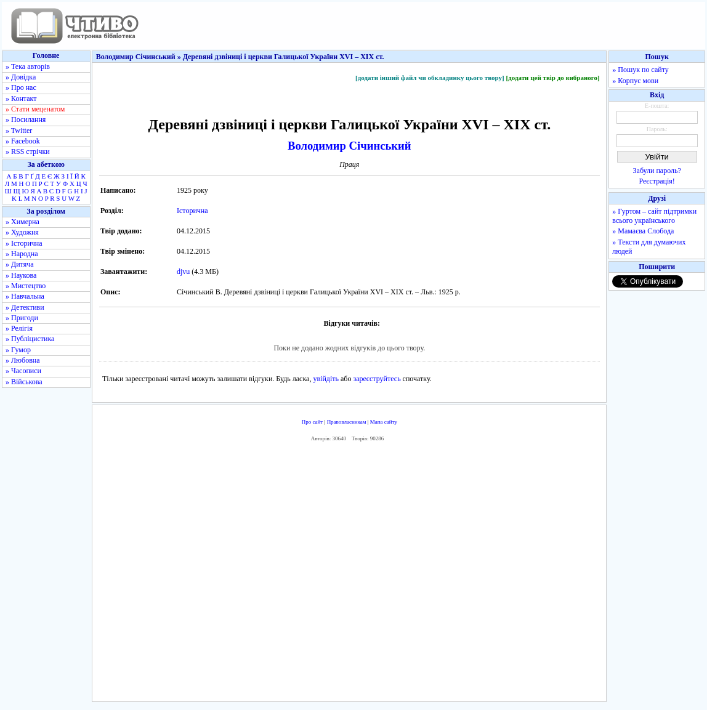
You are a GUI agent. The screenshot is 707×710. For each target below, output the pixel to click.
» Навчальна (25, 296)
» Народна (22, 253)
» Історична (24, 243)
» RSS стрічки (28, 151)
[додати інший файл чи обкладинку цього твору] (429, 77)
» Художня (22, 232)
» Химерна (22, 221)
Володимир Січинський (349, 145)
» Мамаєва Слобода (643, 231)
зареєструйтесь (376, 378)
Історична (192, 210)
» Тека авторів (28, 66)
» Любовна (23, 360)
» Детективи (25, 307)
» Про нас (21, 87)
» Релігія (19, 328)
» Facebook (23, 141)
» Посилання (26, 119)
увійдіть (326, 378)
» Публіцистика (30, 338)
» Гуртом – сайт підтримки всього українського (654, 216)
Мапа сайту (383, 422)
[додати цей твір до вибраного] (552, 77)
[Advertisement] (349, 574)
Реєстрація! (657, 181)
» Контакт (21, 98)
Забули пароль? (657, 170)
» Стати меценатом (35, 109)
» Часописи (23, 370)
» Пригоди (22, 317)
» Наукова (21, 275)
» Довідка (21, 77)
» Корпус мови (635, 80)
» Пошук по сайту (640, 69)
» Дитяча (20, 264)
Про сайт (312, 422)
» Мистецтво (26, 285)
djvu (183, 271)
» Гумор (18, 349)
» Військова (24, 381)
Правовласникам (346, 422)
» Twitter (19, 130)
